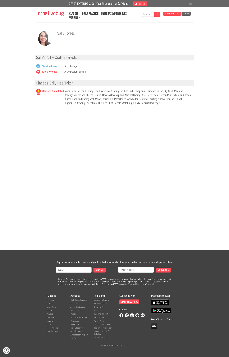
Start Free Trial (172, 14)
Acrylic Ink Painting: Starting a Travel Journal (151, 99)
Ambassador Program (79, 335)
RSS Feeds (74, 338)
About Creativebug (77, 307)
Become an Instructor (78, 317)
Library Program (76, 328)
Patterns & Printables (114, 14)
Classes (73, 14)
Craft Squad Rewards (78, 300)
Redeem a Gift (99, 307)
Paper (49, 310)
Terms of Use (99, 317)
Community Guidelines (102, 324)
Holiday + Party (53, 331)
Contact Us (74, 321)
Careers (73, 314)
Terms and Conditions (136, 284)
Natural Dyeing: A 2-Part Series (141, 95)
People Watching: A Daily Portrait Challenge (137, 103)
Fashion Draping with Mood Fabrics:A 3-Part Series (99, 99)
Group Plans (75, 324)
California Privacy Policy (103, 328)
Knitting (50, 300)
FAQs (95, 310)
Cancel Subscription (101, 337)
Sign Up (99, 270)
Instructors (74, 303)
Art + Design (71, 66)
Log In (186, 14)
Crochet (50, 303)
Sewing (82, 71)
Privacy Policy (150, 284)
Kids (49, 324)
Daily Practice (90, 14)
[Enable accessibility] (6, 350)
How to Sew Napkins (113, 95)
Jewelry (50, 321)
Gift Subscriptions (100, 303)
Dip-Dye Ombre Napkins (132, 91)
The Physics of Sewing (107, 91)
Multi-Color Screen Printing (78, 91)
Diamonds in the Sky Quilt (159, 91)
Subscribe (163, 270)
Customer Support (101, 314)
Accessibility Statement (102, 300)
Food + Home (52, 328)
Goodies (73, 18)
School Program (76, 331)
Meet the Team (76, 310)
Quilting (50, 317)
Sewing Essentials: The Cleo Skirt (95, 103)
